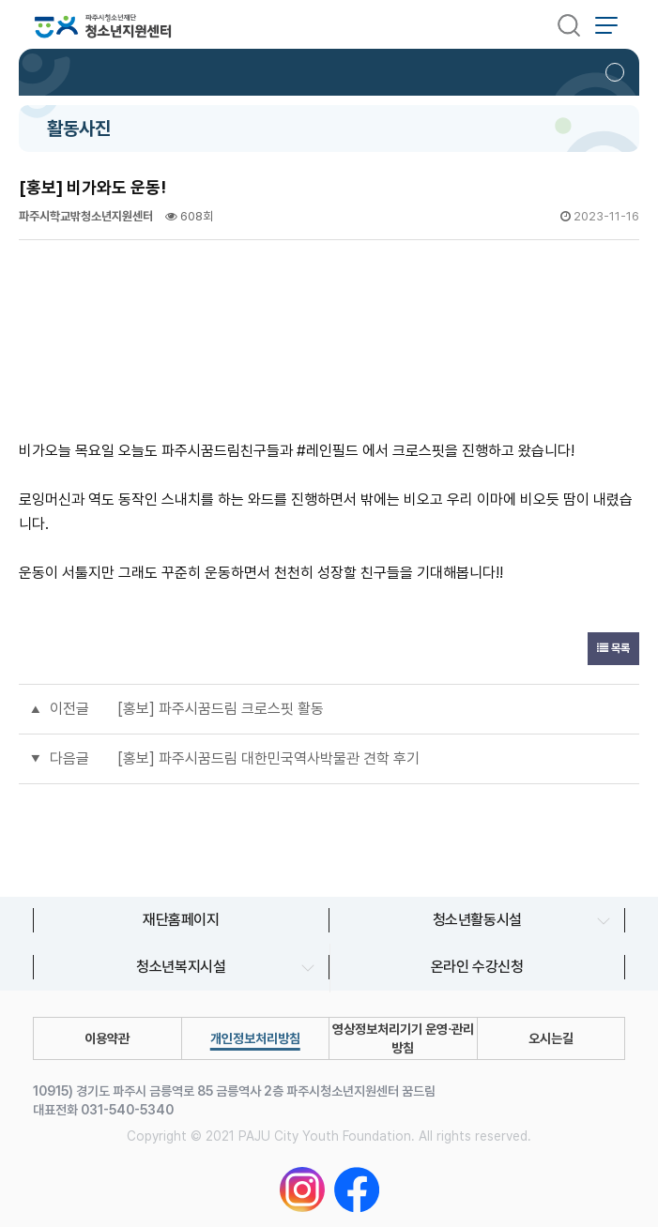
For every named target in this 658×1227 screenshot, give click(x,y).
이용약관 (107, 1038)
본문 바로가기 (0, 0)
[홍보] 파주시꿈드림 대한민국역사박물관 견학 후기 (268, 758)
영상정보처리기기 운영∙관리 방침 (403, 1038)
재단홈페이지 (181, 920)
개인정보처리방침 (255, 1038)
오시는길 (551, 1038)
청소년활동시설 (477, 920)
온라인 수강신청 (477, 967)
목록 (613, 648)
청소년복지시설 (180, 967)
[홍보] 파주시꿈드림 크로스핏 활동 (220, 709)
